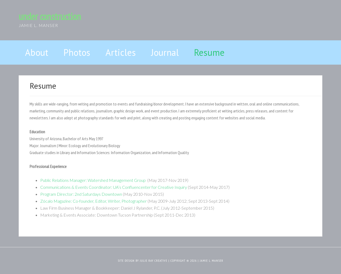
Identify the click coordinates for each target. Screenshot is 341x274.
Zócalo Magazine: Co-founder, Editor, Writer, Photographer (93, 200)
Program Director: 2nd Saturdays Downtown (81, 194)
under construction (50, 16)
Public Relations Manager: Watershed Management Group (93, 180)
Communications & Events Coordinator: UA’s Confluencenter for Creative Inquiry (113, 187)
